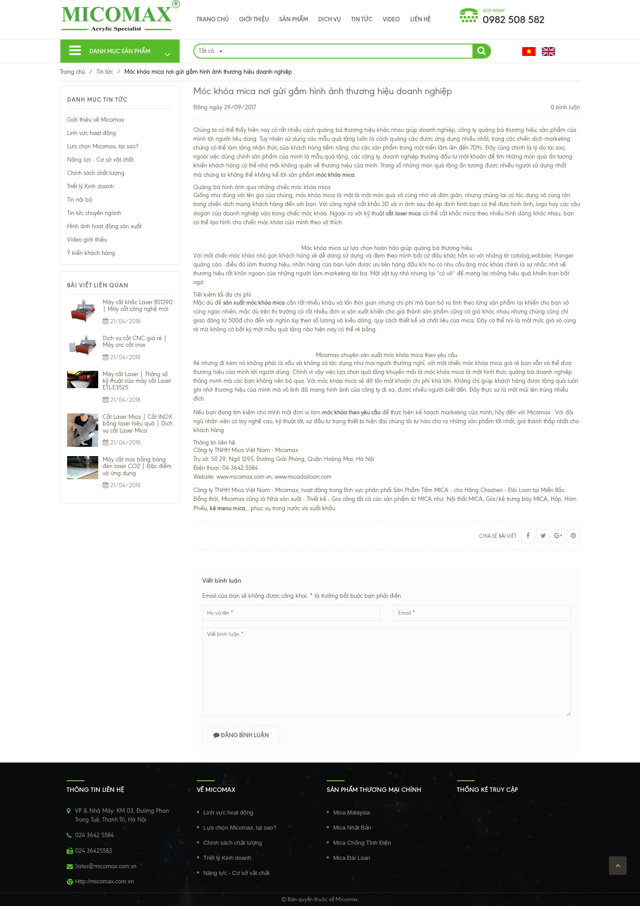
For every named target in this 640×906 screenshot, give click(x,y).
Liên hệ (420, 19)
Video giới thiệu (87, 239)
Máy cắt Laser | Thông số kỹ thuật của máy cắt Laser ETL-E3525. (137, 381)
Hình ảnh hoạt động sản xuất (104, 226)
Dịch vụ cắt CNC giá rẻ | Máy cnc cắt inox (135, 341)
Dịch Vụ (329, 19)
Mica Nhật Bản (352, 827)
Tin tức (361, 19)
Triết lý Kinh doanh (90, 186)
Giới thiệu (254, 19)
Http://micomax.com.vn (104, 881)
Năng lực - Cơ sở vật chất (100, 159)
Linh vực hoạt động (91, 133)
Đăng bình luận (241, 735)
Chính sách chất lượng (95, 173)
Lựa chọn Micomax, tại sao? (102, 146)
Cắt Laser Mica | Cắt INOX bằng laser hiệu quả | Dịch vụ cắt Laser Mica (137, 423)
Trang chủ (212, 19)
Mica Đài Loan (351, 857)
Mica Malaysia (351, 812)
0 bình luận (565, 107)
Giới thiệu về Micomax (95, 119)
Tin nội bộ (79, 199)
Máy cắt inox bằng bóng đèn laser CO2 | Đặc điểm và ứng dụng (137, 466)
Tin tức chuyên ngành (94, 213)
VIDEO (391, 19)
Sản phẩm (293, 19)
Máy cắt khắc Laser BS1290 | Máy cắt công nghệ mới (137, 305)
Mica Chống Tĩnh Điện (362, 842)
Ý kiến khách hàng (91, 253)
